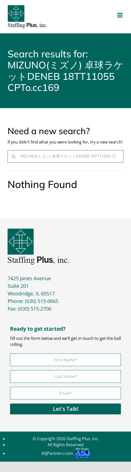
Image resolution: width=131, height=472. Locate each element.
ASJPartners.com (65, 454)
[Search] (14, 156)
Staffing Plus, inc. (83, 438)
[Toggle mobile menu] (120, 15)
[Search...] (65, 156)
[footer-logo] (38, 230)
